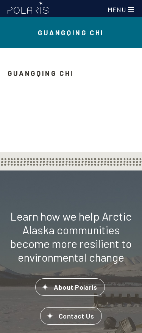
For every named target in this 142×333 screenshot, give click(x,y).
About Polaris (75, 287)
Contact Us (76, 316)
